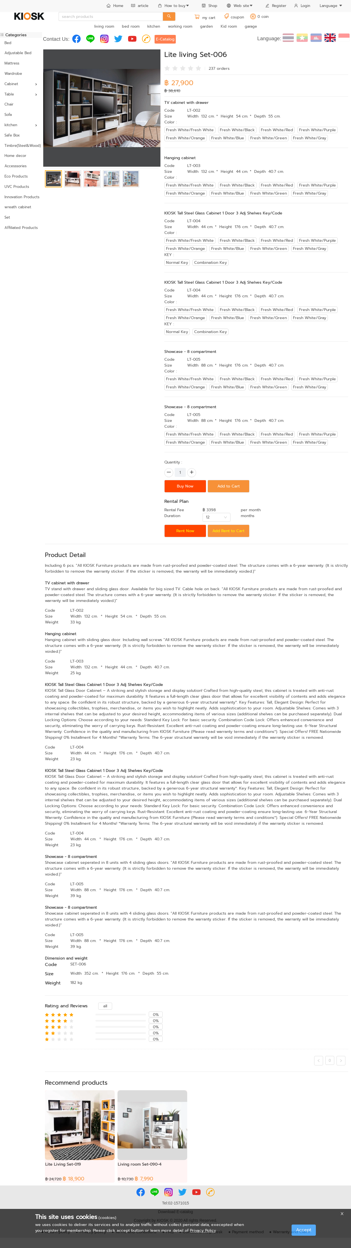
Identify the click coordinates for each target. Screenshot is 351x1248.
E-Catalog (165, 39)
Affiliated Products (21, 227)
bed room (131, 26)
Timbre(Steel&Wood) (21, 145)
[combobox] (216, 517)
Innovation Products (21, 197)
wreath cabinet (17, 207)
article (139, 5)
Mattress (11, 63)
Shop (209, 5)
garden (206, 26)
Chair (8, 104)
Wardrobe (13, 73)
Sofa (8, 114)
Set (7, 217)
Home (115, 5)
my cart (204, 17)
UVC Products (16, 186)
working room (180, 26)
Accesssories (15, 166)
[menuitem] (115, 6)
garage (251, 26)
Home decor (15, 155)
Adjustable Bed (18, 53)
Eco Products (16, 176)
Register (275, 5)
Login (302, 5)
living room (104, 26)
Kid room (229, 26)
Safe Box (12, 135)
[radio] (167, 68)
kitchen (153, 26)
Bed (7, 43)
